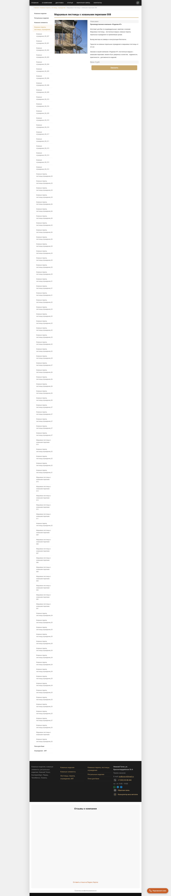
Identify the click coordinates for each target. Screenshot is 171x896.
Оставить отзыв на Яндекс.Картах (85, 882)
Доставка (60, 3)
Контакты (98, 3)
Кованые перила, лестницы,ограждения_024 (44, 464)
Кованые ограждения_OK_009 (42, 91)
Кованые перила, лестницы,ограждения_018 (44, 294)
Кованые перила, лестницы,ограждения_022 (44, 322)
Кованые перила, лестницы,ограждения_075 (44, 413)
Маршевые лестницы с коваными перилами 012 (43, 507)
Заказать (114, 68)
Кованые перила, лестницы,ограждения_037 (44, 691)
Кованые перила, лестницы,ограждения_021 (44, 315)
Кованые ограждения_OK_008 (42, 84)
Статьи (70, 3)
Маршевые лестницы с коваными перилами (43, 733)
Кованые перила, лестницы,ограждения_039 (44, 182)
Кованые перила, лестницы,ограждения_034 (44, 698)
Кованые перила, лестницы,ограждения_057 (44, 175)
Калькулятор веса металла (125, 794)
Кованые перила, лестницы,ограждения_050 (44, 635)
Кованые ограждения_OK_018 (42, 126)
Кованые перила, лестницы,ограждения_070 (44, 427)
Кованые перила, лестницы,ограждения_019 (44, 471)
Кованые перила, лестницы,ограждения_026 (44, 450)
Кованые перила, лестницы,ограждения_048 (44, 357)
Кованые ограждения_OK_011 (42, 140)
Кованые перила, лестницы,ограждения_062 (44, 217)
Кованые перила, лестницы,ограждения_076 (44, 406)
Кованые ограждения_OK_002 (42, 49)
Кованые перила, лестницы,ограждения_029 (44, 343)
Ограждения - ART (40, 751)
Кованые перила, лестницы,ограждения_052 (44, 621)
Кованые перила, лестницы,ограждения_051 (44, 628)
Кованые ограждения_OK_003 (42, 56)
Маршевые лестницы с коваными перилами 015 (43, 480)
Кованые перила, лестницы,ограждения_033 (44, 705)
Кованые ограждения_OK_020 (42, 112)
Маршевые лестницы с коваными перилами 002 (43, 597)
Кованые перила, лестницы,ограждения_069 (44, 399)
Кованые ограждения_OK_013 (42, 161)
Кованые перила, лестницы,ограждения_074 (44, 420)
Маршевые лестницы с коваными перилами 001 (43, 606)
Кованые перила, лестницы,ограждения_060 (44, 238)
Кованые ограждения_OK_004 (42, 63)
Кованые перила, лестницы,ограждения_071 (44, 719)
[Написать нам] (138, 3)
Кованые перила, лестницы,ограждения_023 (44, 329)
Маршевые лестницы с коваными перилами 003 (43, 588)
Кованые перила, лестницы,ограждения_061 (44, 231)
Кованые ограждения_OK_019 (42, 119)
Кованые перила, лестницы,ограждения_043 (44, 670)
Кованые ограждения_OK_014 (42, 154)
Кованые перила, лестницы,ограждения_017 (44, 287)
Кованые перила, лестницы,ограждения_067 (44, 385)
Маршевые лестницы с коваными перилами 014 (43, 489)
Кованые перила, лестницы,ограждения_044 (44, 684)
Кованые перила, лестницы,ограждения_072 (44, 434)
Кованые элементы (41, 22)
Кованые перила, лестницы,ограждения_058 (44, 252)
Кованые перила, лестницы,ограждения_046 (44, 656)
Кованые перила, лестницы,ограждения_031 (44, 308)
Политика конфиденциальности (85, 890)
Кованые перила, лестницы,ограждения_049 (44, 642)
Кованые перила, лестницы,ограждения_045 (44, 663)
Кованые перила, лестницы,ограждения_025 (44, 457)
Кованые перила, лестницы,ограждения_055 (44, 266)
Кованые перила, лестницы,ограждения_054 (44, 259)
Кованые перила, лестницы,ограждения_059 (44, 245)
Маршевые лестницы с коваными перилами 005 (43, 570)
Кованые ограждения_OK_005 (42, 70)
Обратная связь (83, 3)
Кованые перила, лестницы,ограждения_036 (44, 726)
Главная (34, 3)
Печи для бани (39, 746)
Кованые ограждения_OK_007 (42, 35)
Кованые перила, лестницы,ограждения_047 (44, 649)
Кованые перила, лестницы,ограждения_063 (44, 371)
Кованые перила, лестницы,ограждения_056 (44, 273)
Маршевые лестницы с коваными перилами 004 (43, 579)
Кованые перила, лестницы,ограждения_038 (44, 224)
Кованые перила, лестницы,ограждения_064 (44, 378)
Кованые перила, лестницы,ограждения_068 (44, 392)
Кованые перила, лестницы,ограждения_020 (44, 301)
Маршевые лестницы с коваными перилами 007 (43, 551)
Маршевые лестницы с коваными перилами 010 (43, 442)
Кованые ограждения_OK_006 (42, 77)
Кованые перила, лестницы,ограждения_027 (44, 524)
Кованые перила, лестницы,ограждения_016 (44, 280)
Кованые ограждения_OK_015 (42, 147)
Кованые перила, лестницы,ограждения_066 (44, 203)
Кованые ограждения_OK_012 (42, 168)
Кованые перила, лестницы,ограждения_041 (44, 196)
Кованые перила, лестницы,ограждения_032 (44, 712)
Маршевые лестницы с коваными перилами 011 (43, 516)
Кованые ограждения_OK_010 (42, 98)
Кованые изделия (40, 13)
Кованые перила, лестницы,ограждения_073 (44, 364)
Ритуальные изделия (41, 18)
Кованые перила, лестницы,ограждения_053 (44, 677)
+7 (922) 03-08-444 (124, 780)
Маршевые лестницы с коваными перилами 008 (43, 542)
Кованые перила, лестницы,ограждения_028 (44, 350)
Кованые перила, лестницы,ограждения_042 (44, 614)
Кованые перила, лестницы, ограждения (53, 8)
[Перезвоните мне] (157, 890)
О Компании (47, 3)
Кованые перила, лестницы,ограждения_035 (44, 740)
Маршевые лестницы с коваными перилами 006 (43, 560)
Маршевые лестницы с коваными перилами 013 (43, 498)
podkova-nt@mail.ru (126, 777)
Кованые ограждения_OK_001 (42, 42)
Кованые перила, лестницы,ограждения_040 (44, 189)
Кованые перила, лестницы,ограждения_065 (44, 210)
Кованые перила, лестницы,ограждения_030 (44, 336)
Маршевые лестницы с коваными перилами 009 (43, 533)
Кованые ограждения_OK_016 (42, 105)
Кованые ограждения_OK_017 (42, 133)
